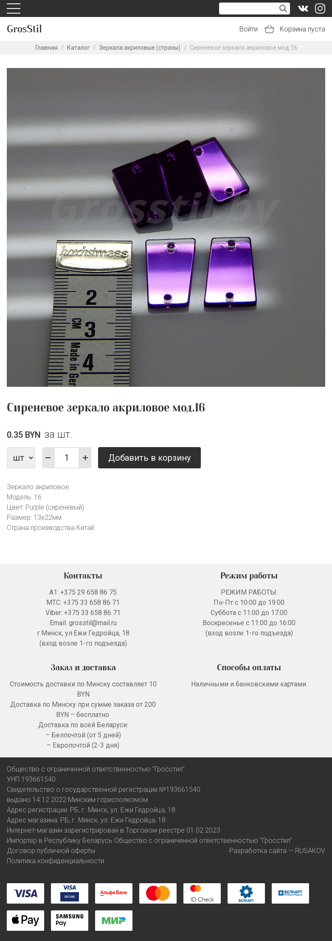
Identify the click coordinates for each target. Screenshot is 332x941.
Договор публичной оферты (51, 851)
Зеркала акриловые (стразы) (139, 47)
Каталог (78, 47)
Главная (46, 47)
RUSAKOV (310, 851)
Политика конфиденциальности (55, 861)
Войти (248, 29)
